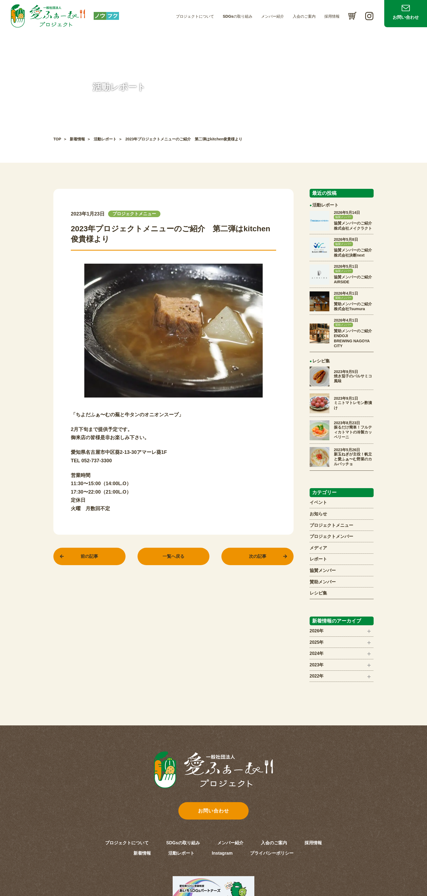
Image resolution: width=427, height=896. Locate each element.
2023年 (317, 665)
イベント (318, 502)
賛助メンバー (323, 582)
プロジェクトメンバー (331, 536)
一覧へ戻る (173, 556)
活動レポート (105, 139)
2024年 (317, 653)
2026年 (317, 631)
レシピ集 (318, 593)
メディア (318, 548)
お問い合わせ (406, 17)
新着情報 (77, 139)
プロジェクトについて (195, 16)
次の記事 (257, 556)
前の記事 (89, 556)
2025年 (317, 642)
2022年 (317, 676)
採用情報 (332, 16)
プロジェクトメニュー (331, 525)
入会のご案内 (304, 16)
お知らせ (318, 514)
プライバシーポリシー (272, 853)
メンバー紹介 (272, 16)
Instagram (222, 853)
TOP (57, 139)
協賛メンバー (323, 570)
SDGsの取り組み (237, 16)
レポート (318, 559)
